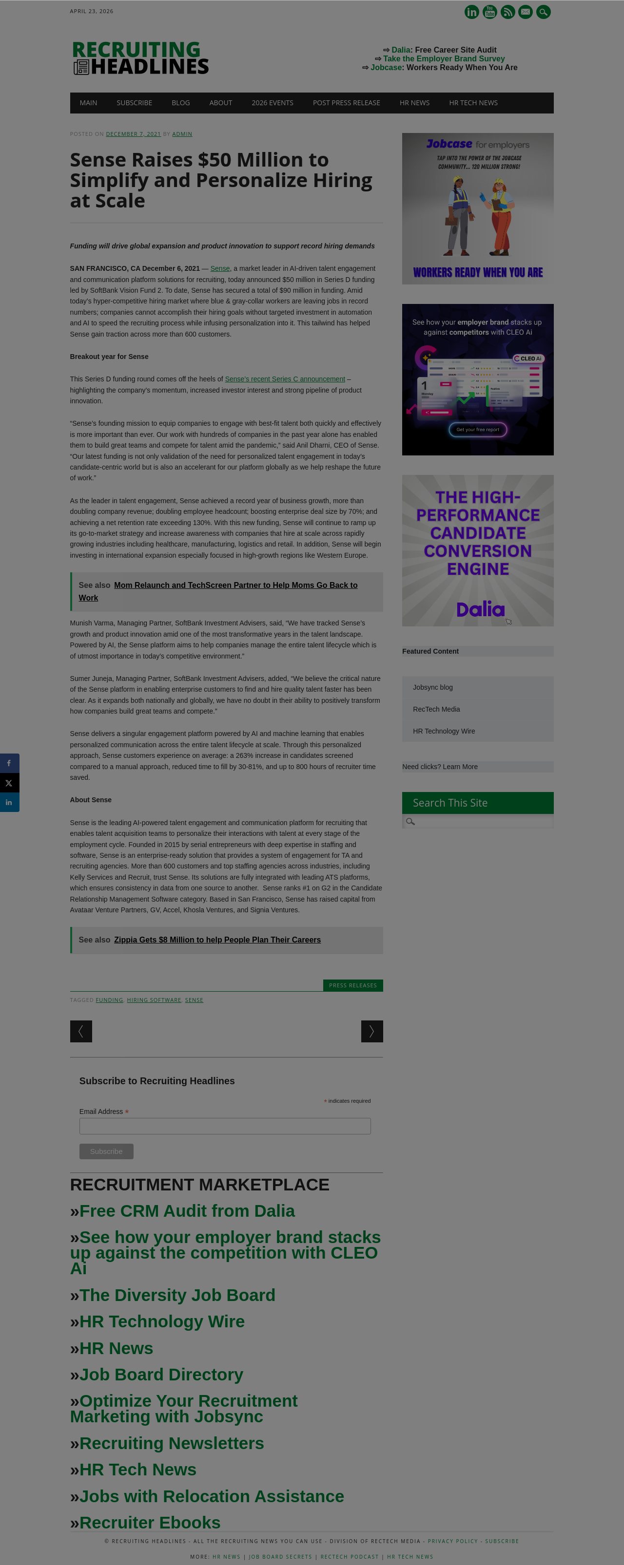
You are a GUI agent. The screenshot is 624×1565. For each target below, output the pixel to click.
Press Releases (353, 985)
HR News (415, 102)
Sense (220, 268)
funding (109, 999)
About (221, 102)
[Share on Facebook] (10, 763)
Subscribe (135, 102)
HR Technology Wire (162, 1321)
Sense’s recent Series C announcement (285, 379)
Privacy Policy (453, 1541)
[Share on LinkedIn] (10, 802)
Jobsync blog (433, 687)
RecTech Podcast (350, 1556)
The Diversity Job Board (177, 1294)
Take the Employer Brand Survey (444, 59)
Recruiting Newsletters (171, 1442)
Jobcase (386, 67)
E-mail (527, 12)
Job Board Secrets (280, 1556)
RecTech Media (436, 709)
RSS (508, 12)
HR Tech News (473, 102)
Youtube (490, 12)
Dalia (400, 50)
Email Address (104, 1111)
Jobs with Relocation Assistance (211, 1496)
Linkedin (472, 12)
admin (183, 133)
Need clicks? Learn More (440, 767)
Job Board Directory (161, 1374)
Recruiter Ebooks (150, 1522)
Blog (181, 102)
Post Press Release (346, 102)
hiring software (154, 999)
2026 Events (272, 102)
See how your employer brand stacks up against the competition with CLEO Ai (225, 1252)
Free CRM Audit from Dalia (187, 1210)
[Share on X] (10, 782)
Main (89, 102)
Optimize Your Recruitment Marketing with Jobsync (184, 1408)
